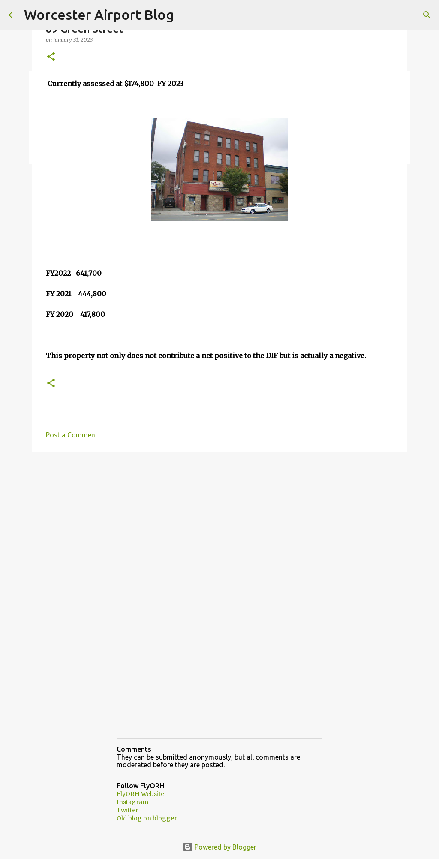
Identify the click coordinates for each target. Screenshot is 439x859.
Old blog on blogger (147, 818)
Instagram (132, 802)
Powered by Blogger (219, 847)
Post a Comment (72, 435)
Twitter (127, 810)
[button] (51, 57)
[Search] (427, 15)
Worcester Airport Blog (99, 14)
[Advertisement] (219, 525)
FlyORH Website (140, 794)
